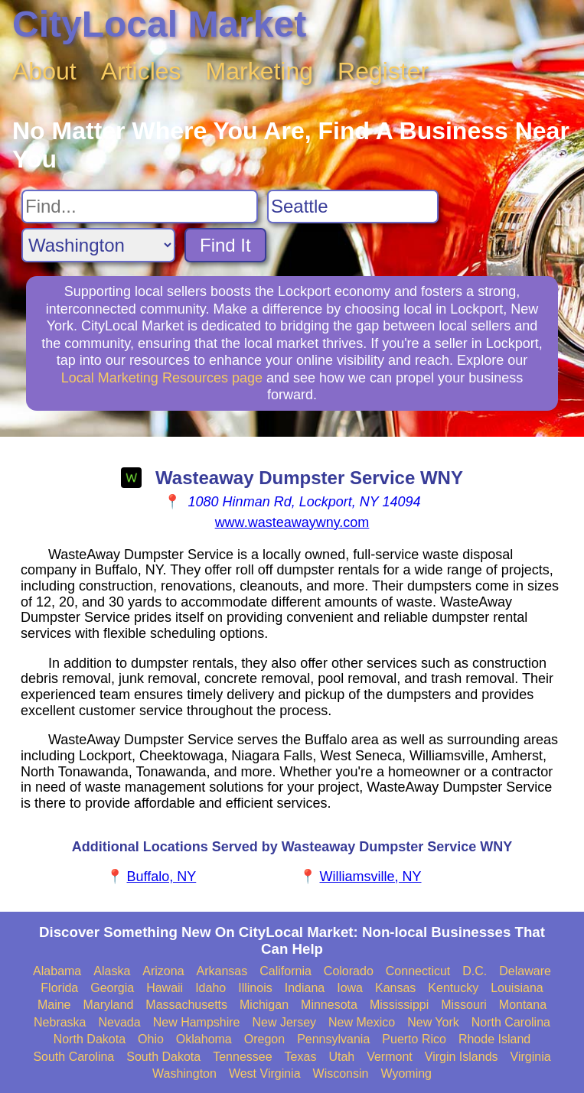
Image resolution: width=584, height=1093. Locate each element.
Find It (225, 245)
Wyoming (406, 1073)
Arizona (163, 971)
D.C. (474, 971)
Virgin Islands (461, 1056)
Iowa (350, 987)
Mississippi (399, 1004)
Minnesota (329, 1004)
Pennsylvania (333, 1039)
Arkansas (222, 971)
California (285, 971)
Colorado (349, 971)
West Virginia (265, 1073)
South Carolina (73, 1056)
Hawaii (164, 987)
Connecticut (418, 971)
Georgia (112, 987)
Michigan (264, 1004)
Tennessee (242, 1056)
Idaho (210, 987)
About (44, 71)
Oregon (264, 1039)
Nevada (120, 1022)
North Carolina (510, 1022)
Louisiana (517, 987)
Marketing (260, 71)
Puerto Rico (414, 1039)
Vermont (390, 1056)
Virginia (531, 1056)
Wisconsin (341, 1073)
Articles (141, 71)
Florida (59, 987)
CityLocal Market (159, 24)
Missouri (464, 1004)
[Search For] (139, 206)
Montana (522, 1004)
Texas (301, 1056)
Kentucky (453, 987)
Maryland (108, 1004)
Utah (341, 1056)
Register (383, 71)
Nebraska (60, 1022)
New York (433, 1022)
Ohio (151, 1039)
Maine (54, 1004)
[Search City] (353, 206)
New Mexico (361, 1022)
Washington (184, 1073)
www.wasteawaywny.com (292, 522)
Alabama (57, 971)
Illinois (255, 987)
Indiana (305, 987)
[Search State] (98, 245)
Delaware (525, 971)
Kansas (395, 987)
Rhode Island (494, 1039)
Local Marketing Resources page (162, 377)
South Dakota (163, 1056)
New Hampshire (196, 1022)
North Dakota (90, 1039)
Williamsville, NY (371, 876)
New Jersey (284, 1022)
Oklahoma (204, 1039)
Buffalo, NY (162, 876)
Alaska (111, 971)
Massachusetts (186, 1004)
